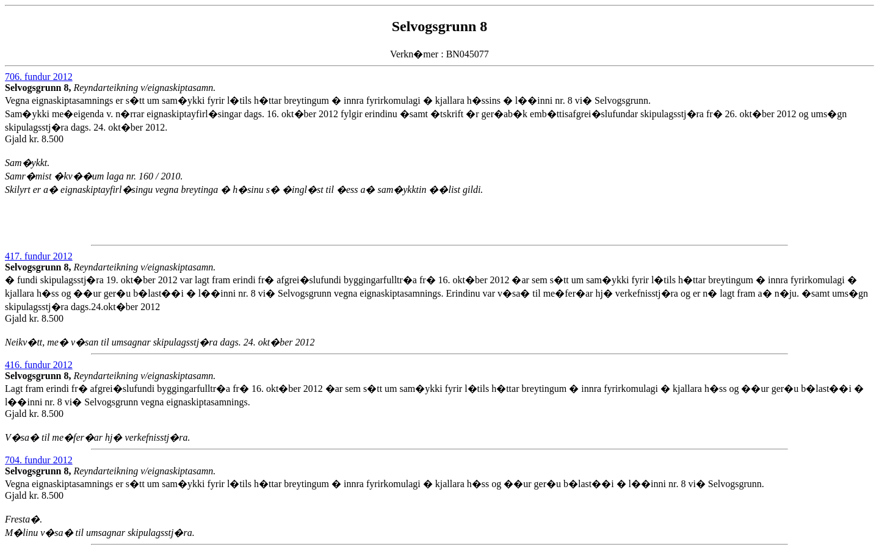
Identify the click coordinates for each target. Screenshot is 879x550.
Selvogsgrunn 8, (39, 87)
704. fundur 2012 (39, 460)
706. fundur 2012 (39, 76)
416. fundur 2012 (39, 365)
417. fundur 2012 (39, 256)
